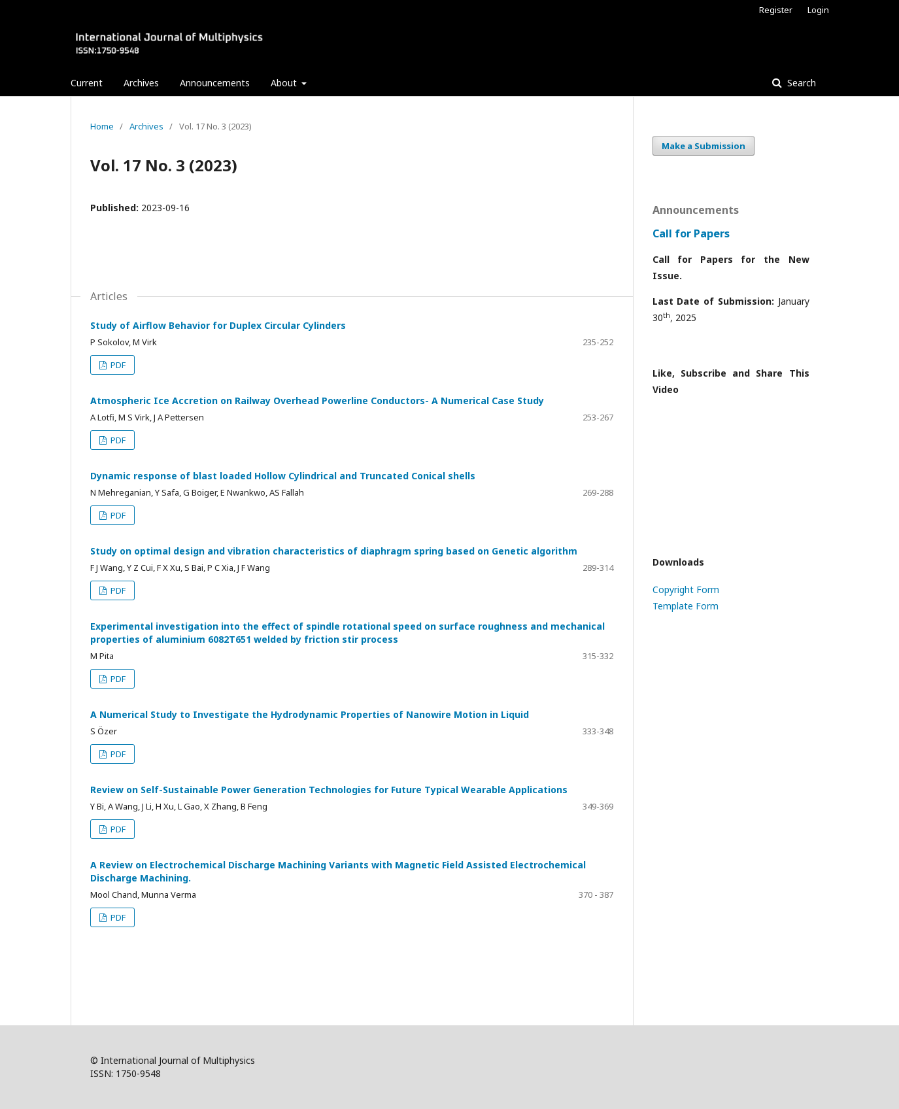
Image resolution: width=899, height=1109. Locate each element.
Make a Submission (703, 146)
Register (775, 10)
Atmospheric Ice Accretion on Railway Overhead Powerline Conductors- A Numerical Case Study (317, 400)
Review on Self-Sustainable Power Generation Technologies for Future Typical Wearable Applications (329, 789)
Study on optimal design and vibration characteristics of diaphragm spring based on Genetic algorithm (333, 551)
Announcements (215, 83)
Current (87, 83)
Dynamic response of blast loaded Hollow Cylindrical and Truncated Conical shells (282, 475)
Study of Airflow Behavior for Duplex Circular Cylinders (218, 325)
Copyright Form (686, 589)
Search (800, 83)
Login (818, 10)
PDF (117, 365)
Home (102, 126)
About (285, 83)
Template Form (686, 606)
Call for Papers (691, 233)
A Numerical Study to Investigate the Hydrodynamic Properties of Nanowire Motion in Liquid (309, 714)
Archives (141, 83)
